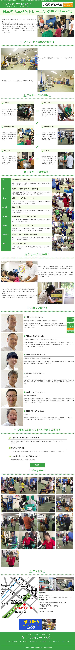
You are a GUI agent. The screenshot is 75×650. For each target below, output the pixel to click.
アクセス (71, 323)
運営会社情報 (23, 641)
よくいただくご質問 (11, 641)
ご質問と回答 (71, 326)
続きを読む (37, 465)
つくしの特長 (71, 321)
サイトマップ (71, 331)
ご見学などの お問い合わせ (67, 4)
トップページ (71, 318)
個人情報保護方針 (54, 641)
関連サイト (43, 641)
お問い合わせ (71, 329)
